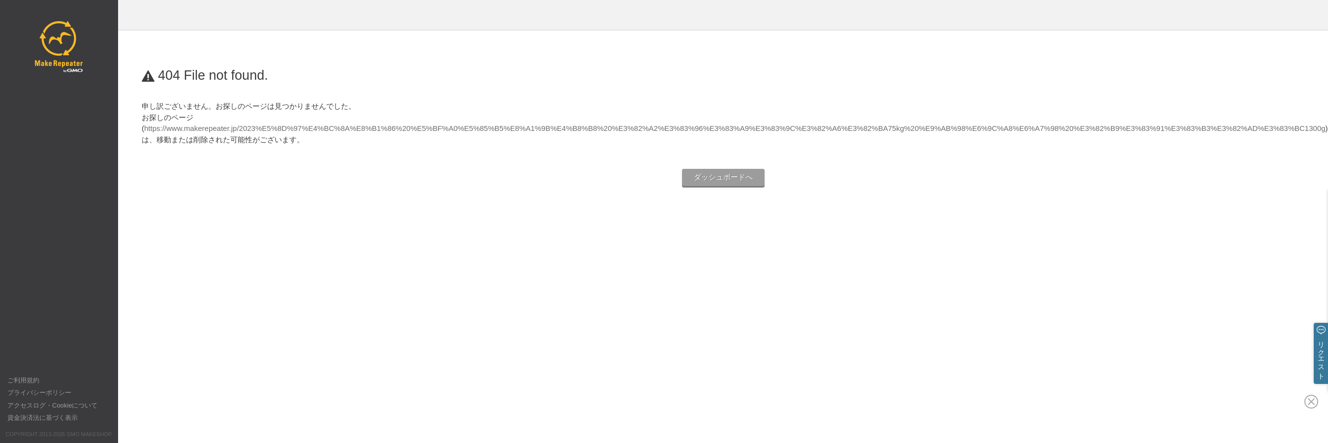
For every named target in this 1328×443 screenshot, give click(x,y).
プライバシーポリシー (39, 392)
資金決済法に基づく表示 (42, 417)
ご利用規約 (23, 380)
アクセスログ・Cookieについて (52, 405)
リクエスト (1321, 356)
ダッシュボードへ (723, 177)
